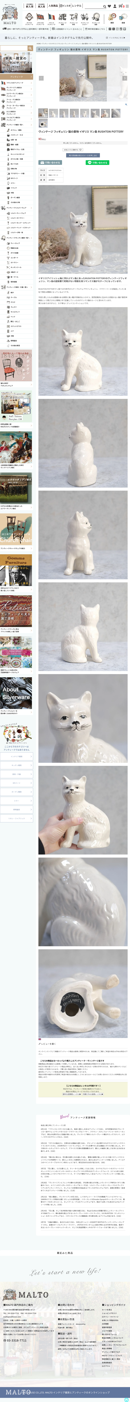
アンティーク (16, 76)
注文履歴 (105, 1324)
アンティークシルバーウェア (13, 207)
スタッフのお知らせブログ (112, 1341)
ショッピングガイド (109, 1313)
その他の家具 (13, 345)
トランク (11, 188)
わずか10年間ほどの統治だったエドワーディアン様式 (11, 507)
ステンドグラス (13, 326)
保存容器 (11, 282)
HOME (39, 44)
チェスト (11, 307)
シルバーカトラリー (15, 218)
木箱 (10, 193)
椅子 (10, 292)
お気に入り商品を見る (110, 1320)
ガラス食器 (12, 253)
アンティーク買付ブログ (111, 1352)
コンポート (12, 258)
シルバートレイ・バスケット (18, 228)
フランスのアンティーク (12, 83)
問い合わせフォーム (109, 1334)
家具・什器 (16, 774)
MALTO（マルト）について (112, 1355)
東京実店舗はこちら (96, 28)
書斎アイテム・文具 (15, 149)
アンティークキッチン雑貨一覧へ (15, 238)
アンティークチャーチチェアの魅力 (13, 548)
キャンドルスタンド (15, 154)
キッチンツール (13, 267)
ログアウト (106, 1366)
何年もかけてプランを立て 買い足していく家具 (10, 589)
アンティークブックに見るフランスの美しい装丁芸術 (10, 630)
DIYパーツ (12, 178)
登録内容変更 (107, 1327)
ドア (10, 331)
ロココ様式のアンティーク (8, 112)
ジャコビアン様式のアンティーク (10, 118)
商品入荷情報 (107, 1348)
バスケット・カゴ (14, 135)
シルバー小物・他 (14, 232)
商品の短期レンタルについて (112, 1338)
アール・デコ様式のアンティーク (10, 100)
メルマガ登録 (107, 1331)
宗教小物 (11, 169)
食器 (123, 18)
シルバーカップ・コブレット (18, 223)
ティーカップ (13, 243)
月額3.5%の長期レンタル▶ (93, 1094)
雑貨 (112, 18)
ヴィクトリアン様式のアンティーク (11, 89)
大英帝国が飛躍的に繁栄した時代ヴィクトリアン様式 (12, 466)
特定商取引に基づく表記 (111, 1359)
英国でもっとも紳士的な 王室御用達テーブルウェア (10, 671)
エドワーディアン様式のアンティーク (12, 94)
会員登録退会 (107, 1362)
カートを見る (107, 1310)
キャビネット (13, 312)
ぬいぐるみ (12, 164)
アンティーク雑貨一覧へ (12, 124)
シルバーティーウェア (16, 213)
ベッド (10, 317)
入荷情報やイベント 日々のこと (67, 28)
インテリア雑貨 (16, 756)
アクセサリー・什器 (15, 173)
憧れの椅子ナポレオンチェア (7, 384)
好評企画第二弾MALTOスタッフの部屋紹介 (10, 425)
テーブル (11, 297)
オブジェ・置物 (13, 130)
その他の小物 (13, 202)
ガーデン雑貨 (13, 197)
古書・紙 (11, 140)
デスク (10, 302)
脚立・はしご (13, 321)
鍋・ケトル (12, 277)
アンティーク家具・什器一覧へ (14, 287)
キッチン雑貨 (17, 765)
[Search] (94, 7)
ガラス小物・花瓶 (14, 159)
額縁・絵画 (12, 144)
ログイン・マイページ (110, 1317)
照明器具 (11, 341)
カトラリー (12, 262)
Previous (41, 78)
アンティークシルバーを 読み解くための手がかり (9, 712)
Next (124, 78)
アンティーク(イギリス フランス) (52, 44)
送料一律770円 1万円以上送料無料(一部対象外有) (26, 28)
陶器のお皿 (12, 248)
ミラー (10, 183)
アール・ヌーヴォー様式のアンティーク (13, 106)
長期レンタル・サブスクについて (114, 1345)
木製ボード (12, 272)
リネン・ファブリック (16, 818)
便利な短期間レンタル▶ (72, 1094)
